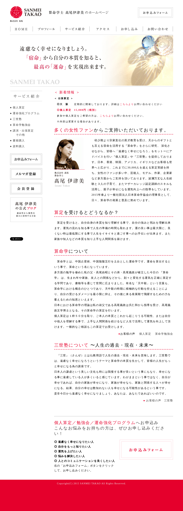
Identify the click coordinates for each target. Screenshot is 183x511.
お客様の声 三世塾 (159, 400)
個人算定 (144, 333)
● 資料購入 (17, 146)
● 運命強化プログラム (25, 113)
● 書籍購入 (17, 140)
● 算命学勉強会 (20, 124)
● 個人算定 (17, 107)
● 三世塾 (16, 119)
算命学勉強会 (163, 333)
